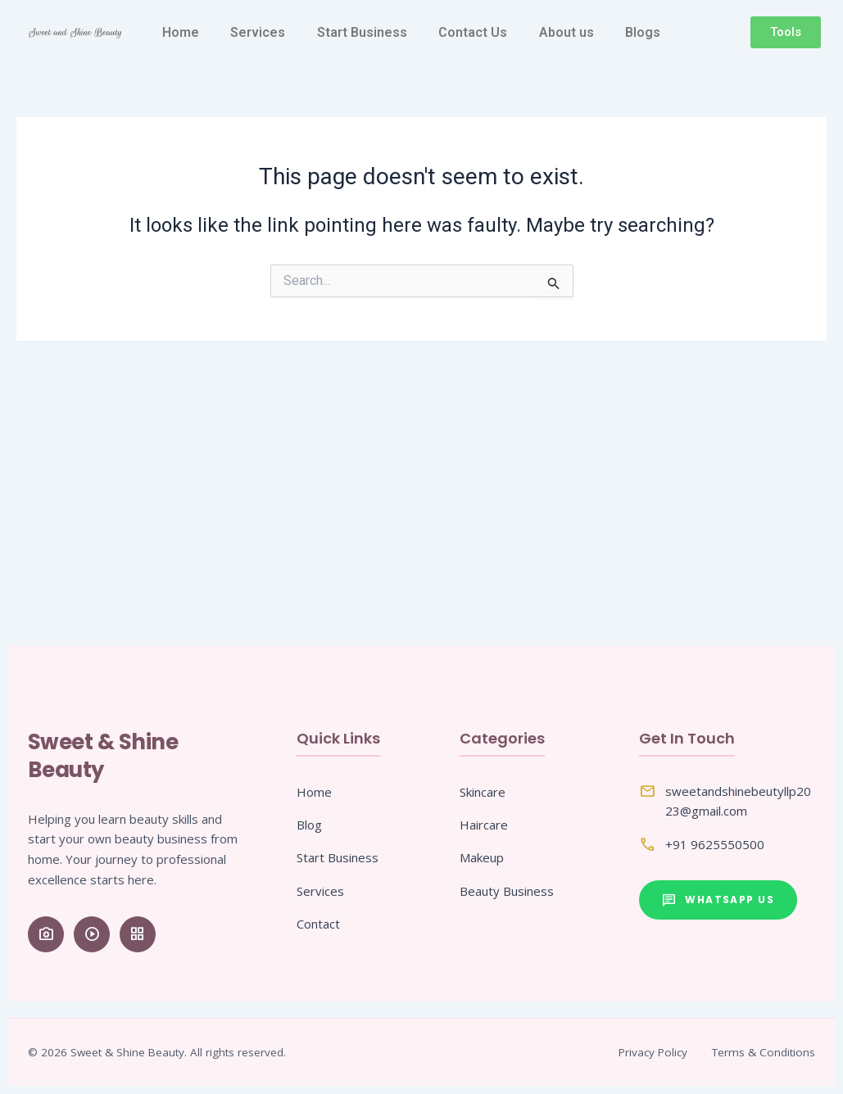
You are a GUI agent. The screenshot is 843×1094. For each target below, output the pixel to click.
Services (257, 32)
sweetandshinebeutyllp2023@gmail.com (738, 801)
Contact (318, 923)
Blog (309, 824)
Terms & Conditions (763, 1052)
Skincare (482, 792)
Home (180, 32)
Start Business (362, 32)
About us (566, 32)
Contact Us (472, 32)
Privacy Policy (653, 1052)
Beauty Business (507, 891)
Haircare (484, 824)
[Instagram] (46, 934)
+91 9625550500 (714, 844)
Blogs (642, 32)
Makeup (482, 857)
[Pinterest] (138, 934)
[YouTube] (92, 934)
